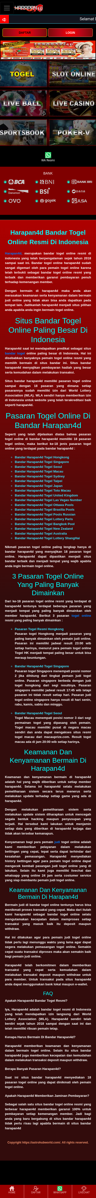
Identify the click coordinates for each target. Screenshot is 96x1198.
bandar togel (15, 353)
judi (57, 842)
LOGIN (70, 32)
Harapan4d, (13, 253)
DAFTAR (25, 32)
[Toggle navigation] (7, 8)
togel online (81, 615)
